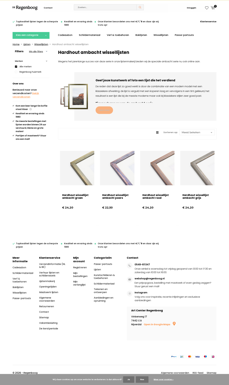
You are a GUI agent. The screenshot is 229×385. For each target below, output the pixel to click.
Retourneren (46, 310)
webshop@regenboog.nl (150, 283)
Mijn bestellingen (80, 279)
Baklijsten (141, 39)
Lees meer (104, 114)
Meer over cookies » (163, 379)
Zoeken (140, 16)
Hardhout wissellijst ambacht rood (155, 201)
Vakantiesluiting (48, 327)
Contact (48, 16)
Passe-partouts (184, 39)
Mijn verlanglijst (79, 287)
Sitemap (44, 322)
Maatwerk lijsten (48, 296)
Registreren (80, 272)
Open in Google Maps (160, 329)
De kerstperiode (48, 333)
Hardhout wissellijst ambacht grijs (195, 201)
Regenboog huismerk (30, 76)
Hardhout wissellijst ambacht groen (75, 201)
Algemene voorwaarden (47, 303)
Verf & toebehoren (118, 39)
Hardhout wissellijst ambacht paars (115, 201)
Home (16, 48)
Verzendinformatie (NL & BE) (52, 270)
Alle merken (26, 71)
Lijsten (26, 48)
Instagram (141, 297)
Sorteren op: (170, 136)
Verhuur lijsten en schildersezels (49, 278)
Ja (129, 379)
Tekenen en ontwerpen (101, 295)
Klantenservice (208, 25)
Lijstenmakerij (47, 285)
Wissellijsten (161, 39)
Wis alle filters (36, 55)
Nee (142, 379)
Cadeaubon (65, 39)
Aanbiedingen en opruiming (103, 303)
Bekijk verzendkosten (26, 99)
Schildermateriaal (89, 39)
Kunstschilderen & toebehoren (104, 281)
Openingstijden (48, 291)
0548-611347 (142, 268)
